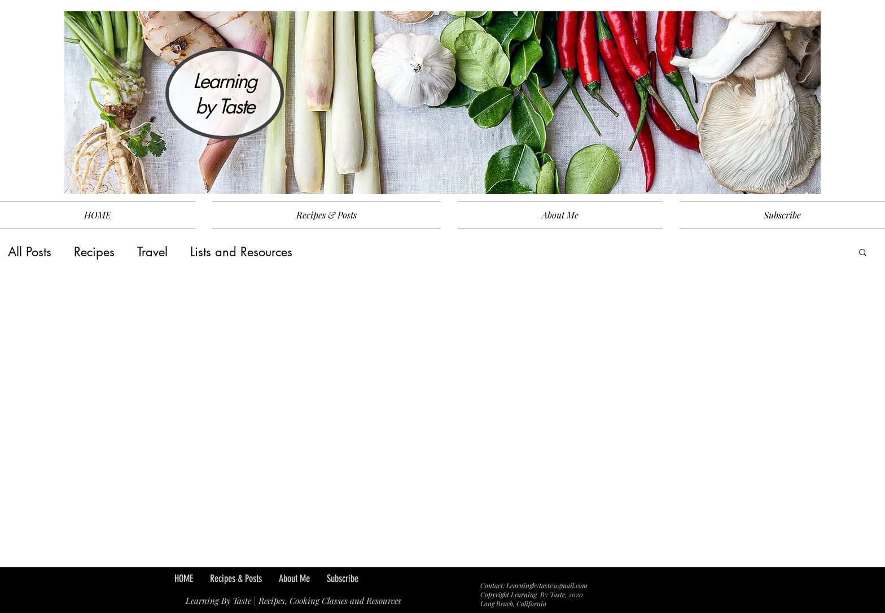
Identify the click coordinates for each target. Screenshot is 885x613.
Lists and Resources (241, 252)
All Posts (29, 252)
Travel (152, 252)
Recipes (94, 252)
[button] (862, 253)
